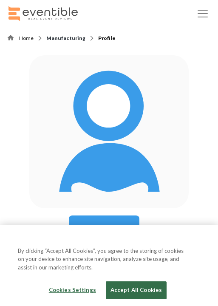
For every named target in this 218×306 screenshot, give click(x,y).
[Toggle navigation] (203, 13)
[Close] (204, 238)
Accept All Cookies (136, 289)
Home (26, 38)
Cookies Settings (72, 289)
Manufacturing (65, 38)
